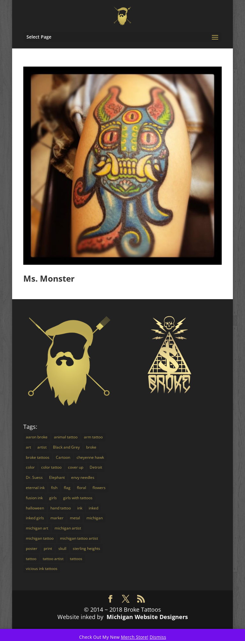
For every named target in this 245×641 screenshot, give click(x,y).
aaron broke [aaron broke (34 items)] (37, 437)
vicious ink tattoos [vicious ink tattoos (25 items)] (41, 568)
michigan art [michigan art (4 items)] (37, 528)
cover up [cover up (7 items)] (75, 467)
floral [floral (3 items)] (81, 487)
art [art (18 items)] (28, 447)
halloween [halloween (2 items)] (35, 508)
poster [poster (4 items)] (31, 548)
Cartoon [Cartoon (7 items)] (63, 457)
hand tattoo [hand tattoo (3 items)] (60, 508)
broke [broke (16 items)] (91, 447)
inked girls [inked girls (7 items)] (35, 518)
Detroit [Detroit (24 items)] (96, 467)
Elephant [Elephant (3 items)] (57, 477)
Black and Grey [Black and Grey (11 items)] (66, 447)
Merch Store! (134, 637)
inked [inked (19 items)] (93, 508)
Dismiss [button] (158, 637)
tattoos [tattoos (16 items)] (76, 558)
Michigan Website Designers (147, 617)
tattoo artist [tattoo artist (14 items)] (53, 558)
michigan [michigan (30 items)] (94, 518)
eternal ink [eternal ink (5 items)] (35, 487)
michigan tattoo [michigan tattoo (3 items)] (40, 538)
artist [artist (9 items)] (42, 447)
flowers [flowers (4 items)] (99, 487)
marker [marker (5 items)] (56, 518)
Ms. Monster (49, 278)
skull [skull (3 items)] (62, 548)
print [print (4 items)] (48, 548)
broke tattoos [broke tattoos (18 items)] (37, 457)
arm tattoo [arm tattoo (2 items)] (93, 437)
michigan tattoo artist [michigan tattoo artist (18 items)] (79, 538)
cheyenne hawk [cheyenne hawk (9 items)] (90, 457)
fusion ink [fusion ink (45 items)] (34, 498)
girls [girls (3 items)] (53, 498)
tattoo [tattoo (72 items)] (31, 558)
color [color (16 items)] (30, 467)
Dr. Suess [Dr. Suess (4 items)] (34, 477)
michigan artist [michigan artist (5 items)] (68, 528)
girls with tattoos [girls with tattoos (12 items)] (78, 498)
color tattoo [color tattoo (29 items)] (51, 467)
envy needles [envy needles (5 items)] (82, 477)
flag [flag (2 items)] (67, 487)
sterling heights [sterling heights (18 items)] (86, 548)
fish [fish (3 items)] (54, 487)
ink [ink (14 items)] (79, 508)
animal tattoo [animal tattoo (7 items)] (66, 437)
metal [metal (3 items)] (75, 518)
